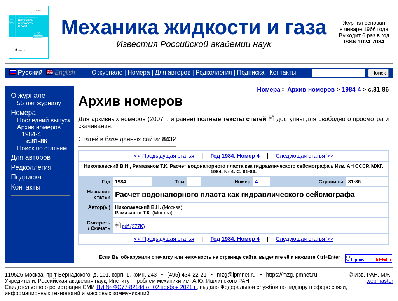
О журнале (107, 72)
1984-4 (31, 134)
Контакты (282, 72)
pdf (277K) (130, 226)
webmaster (380, 281)
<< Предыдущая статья (164, 156)
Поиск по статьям (42, 148)
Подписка (250, 72)
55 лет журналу (39, 103)
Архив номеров (39, 127)
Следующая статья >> (304, 156)
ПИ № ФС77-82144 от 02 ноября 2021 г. (146, 287)
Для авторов (173, 72)
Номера (138, 72)
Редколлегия (214, 72)
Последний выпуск (43, 120)
